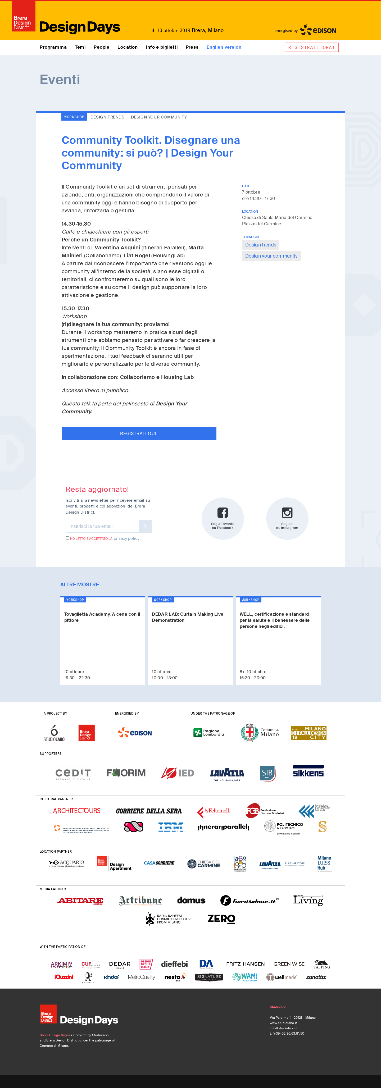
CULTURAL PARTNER (56, 799)
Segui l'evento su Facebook (223, 518)
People (102, 47)
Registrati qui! (138, 433)
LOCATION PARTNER (56, 851)
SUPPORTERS (51, 754)
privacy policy (126, 538)
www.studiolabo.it (283, 1023)
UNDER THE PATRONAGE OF (212, 713)
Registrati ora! (311, 47)
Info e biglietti (162, 47)
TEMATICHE (251, 237)
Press (192, 47)
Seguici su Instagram (287, 518)
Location (127, 47)
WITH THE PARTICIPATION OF (62, 947)
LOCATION (250, 211)
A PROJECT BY (55, 713)
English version (224, 47)
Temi (80, 47)
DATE (246, 186)
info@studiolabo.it (284, 1028)
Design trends (260, 245)
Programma (53, 47)
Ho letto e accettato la (89, 538)
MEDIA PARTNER (53, 889)
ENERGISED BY (127, 713)
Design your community (271, 256)
